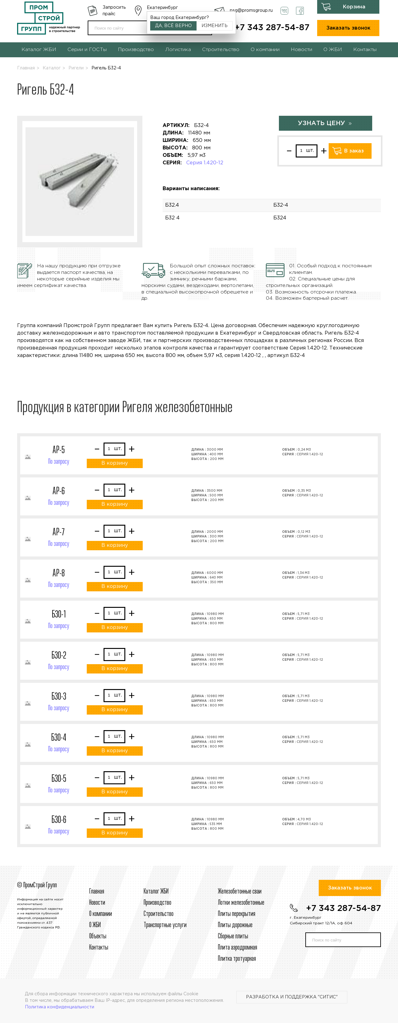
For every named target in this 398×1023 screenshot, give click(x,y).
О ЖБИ (332, 49)
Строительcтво (159, 914)
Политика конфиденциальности (59, 1007)
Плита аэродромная (237, 947)
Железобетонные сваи (239, 891)
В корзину (114, 463)
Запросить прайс (114, 11)
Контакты (365, 49)
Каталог (52, 68)
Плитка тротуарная (237, 959)
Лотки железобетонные (241, 903)
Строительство (220, 49)
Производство (136, 49)
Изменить (214, 26)
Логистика (178, 49)
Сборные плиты (233, 936)
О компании (265, 49)
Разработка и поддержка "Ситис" (292, 997)
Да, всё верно (173, 26)
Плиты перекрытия (236, 914)
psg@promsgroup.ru (251, 10)
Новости (301, 49)
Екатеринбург (162, 8)
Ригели (76, 68)
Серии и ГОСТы (87, 49)
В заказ (354, 151)
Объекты (97, 936)
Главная (26, 68)
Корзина (354, 7)
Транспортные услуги (165, 925)
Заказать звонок (348, 28)
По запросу (58, 462)
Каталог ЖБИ (38, 49)
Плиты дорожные (235, 925)
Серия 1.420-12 (204, 163)
